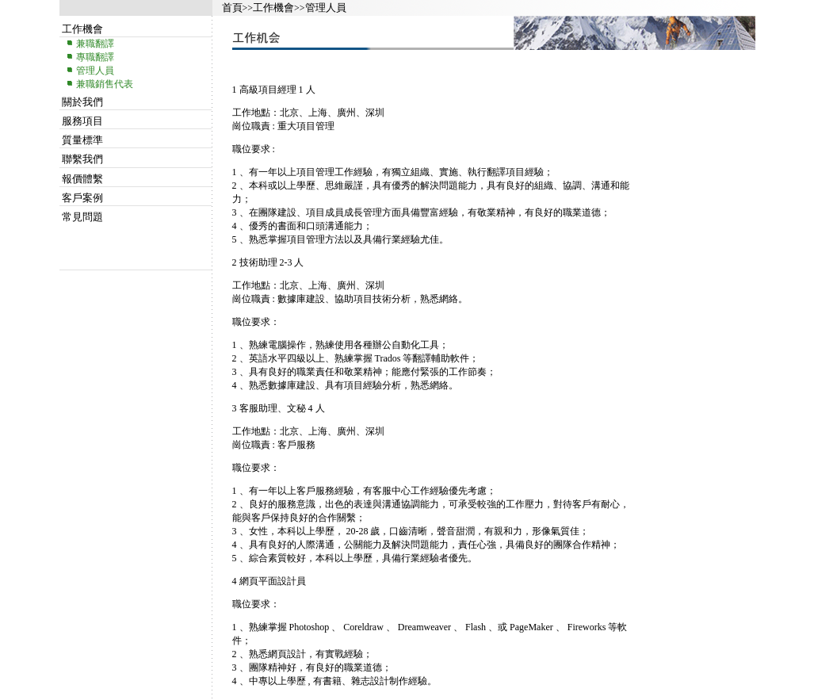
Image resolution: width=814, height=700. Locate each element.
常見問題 (82, 217)
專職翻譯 (95, 57)
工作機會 (273, 7)
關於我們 (82, 102)
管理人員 (325, 7)
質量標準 (82, 140)
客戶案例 (82, 198)
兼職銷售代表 (104, 84)
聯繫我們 (82, 159)
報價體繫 (82, 179)
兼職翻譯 (95, 43)
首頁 (232, 7)
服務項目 (82, 121)
